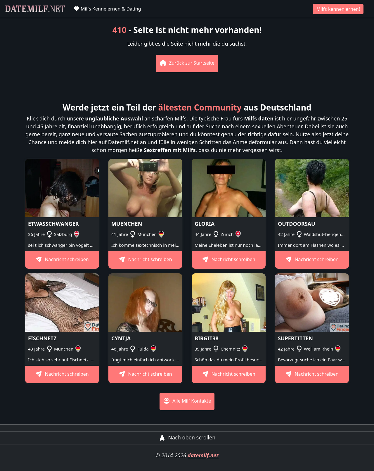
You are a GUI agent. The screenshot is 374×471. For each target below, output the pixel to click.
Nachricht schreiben (62, 259)
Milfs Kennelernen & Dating (107, 9)
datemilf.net (203, 455)
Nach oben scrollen (187, 437)
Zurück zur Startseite (187, 62)
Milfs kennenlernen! (338, 9)
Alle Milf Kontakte (187, 400)
